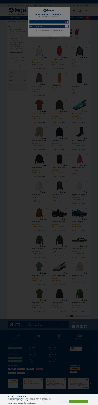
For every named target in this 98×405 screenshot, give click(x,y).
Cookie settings (63, 401)
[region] (49, 399)
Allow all (78, 401)
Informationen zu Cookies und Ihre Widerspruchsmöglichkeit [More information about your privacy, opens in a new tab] (23, 403)
